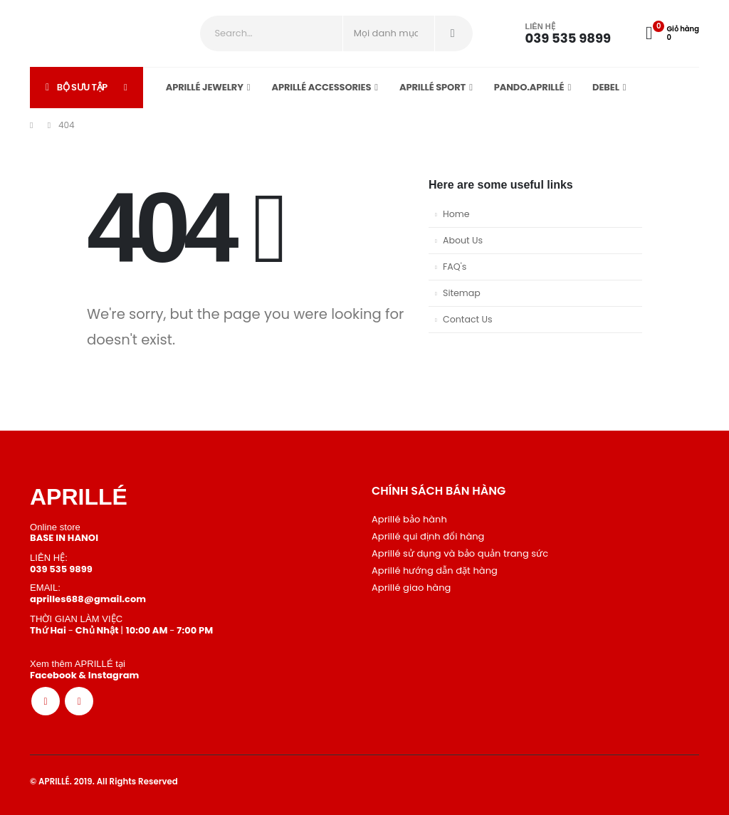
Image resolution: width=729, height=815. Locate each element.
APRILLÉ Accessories (321, 87)
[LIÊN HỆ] (552, 34)
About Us (463, 240)
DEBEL (605, 87)
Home (456, 214)
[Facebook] (45, 701)
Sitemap (462, 293)
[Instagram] (79, 701)
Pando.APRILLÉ (529, 87)
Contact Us (468, 319)
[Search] (453, 33)
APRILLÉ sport (432, 87)
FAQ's (454, 267)
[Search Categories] (388, 33)
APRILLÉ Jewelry (204, 87)
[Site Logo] (69, 33)
